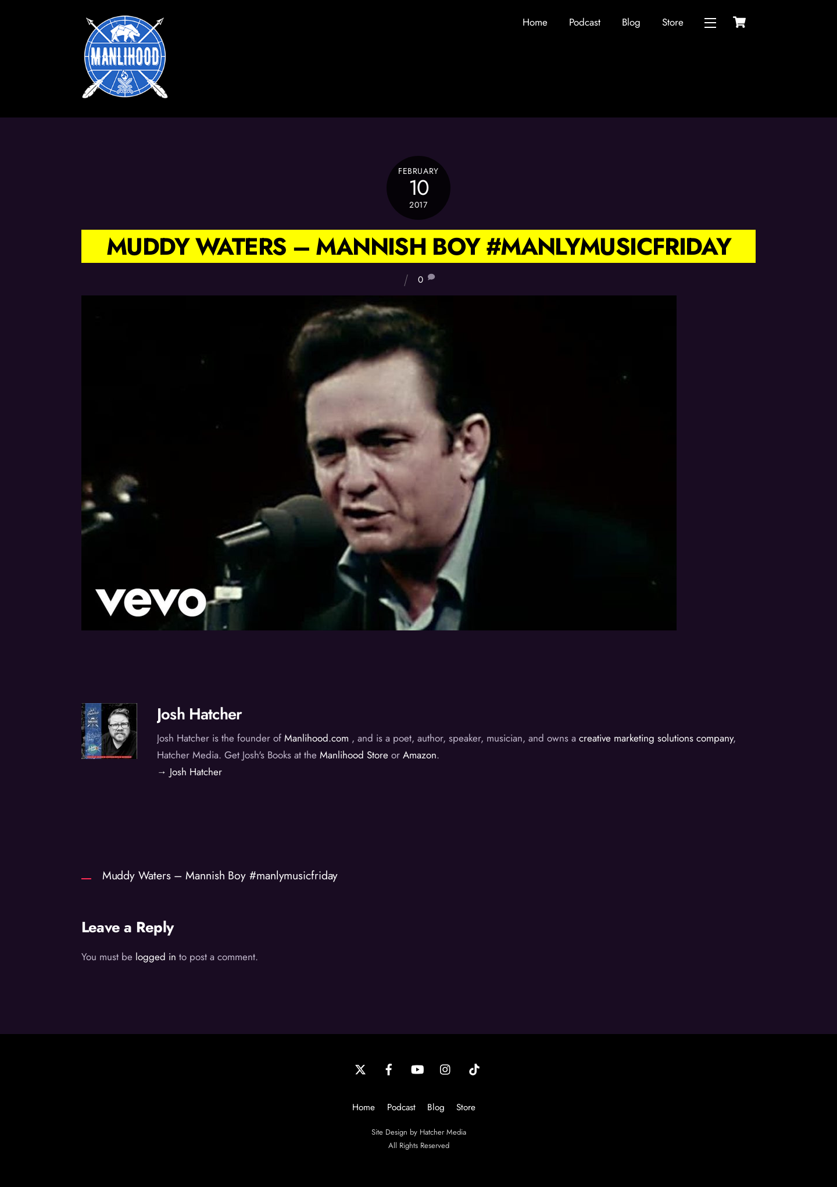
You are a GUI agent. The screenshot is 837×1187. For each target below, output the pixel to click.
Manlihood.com (316, 738)
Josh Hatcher (199, 714)
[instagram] (445, 1068)
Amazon (420, 755)
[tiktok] (474, 1068)
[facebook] (388, 1068)
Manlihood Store (354, 755)
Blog (631, 22)
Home (535, 22)
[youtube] (417, 1068)
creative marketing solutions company (656, 738)
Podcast (584, 22)
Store (673, 22)
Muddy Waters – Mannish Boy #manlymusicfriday (418, 246)
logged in (155, 957)
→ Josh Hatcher (189, 772)
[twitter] (360, 1068)
